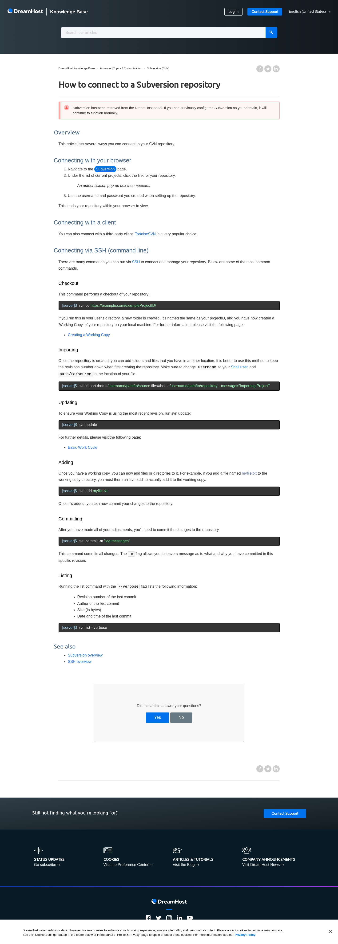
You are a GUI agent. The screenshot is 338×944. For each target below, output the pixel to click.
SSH (136, 262)
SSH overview (79, 660)
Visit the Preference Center (126, 863)
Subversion (105, 169)
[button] (306, 12)
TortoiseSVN (145, 234)
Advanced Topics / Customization (121, 68)
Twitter (267, 68)
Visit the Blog (184, 863)
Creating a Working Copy (89, 335)
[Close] (330, 931)
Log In (233, 12)
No (181, 715)
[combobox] (169, 32)
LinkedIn (276, 68)
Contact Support (264, 12)
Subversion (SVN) (158, 68)
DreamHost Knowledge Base (77, 68)
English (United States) (308, 11)
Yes (157, 715)
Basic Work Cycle (82, 446)
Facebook (259, 68)
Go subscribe (45, 863)
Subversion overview (85, 653)
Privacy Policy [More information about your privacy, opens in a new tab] (245, 934)
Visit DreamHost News (261, 863)
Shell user (239, 367)
